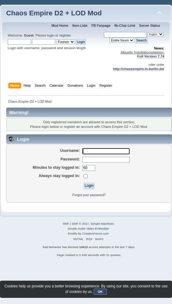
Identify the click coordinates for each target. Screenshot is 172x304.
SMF (66, 223)
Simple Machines (102, 223)
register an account (78, 126)
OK (100, 292)
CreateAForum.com (95, 233)
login (50, 35)
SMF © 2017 (80, 223)
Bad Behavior (52, 247)
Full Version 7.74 (150, 56)
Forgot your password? (89, 195)
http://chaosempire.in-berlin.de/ (138, 69)
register (65, 35)
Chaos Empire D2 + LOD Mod (54, 13)
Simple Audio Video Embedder (88, 228)
